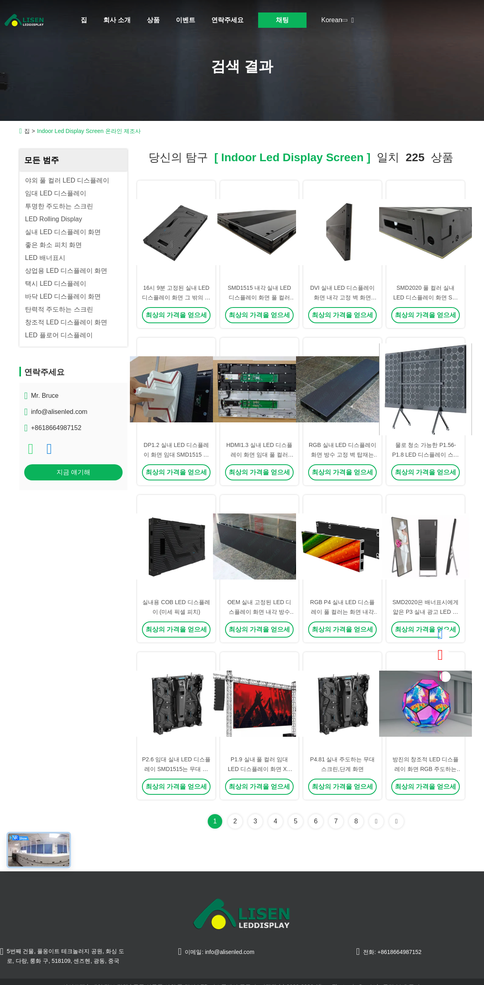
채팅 (282, 20)
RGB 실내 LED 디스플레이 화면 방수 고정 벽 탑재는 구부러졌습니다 (342, 455)
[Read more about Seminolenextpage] (376, 821)
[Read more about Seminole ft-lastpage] (396, 821)
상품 (153, 20)
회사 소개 (117, 20)
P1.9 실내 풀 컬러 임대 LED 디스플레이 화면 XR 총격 (259, 769)
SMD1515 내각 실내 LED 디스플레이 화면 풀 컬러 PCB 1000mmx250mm (259, 297)
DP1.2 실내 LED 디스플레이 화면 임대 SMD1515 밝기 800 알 (176, 455)
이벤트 (185, 20)
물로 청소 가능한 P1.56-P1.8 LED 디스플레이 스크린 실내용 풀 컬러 (425, 455)
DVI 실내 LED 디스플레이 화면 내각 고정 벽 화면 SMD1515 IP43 (342, 297)
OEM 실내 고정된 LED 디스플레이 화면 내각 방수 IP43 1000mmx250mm (259, 612)
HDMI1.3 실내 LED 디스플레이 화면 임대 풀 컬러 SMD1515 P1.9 (259, 455)
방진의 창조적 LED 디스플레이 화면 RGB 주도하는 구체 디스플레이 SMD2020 (425, 769)
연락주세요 (227, 20)
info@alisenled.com (59, 411)
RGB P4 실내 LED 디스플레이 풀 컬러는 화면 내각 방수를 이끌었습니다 (342, 612)
